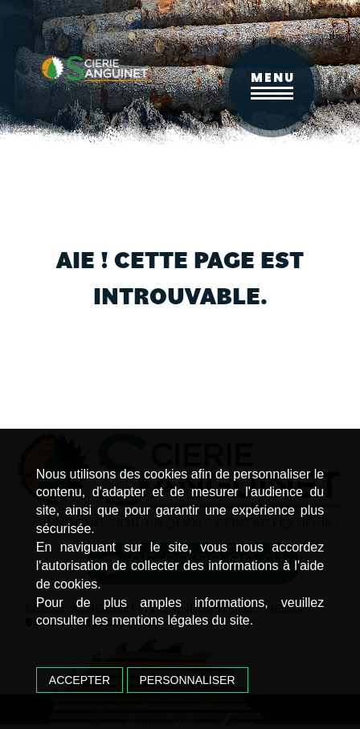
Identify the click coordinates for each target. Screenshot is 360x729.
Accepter (79, 680)
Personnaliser (187, 680)
